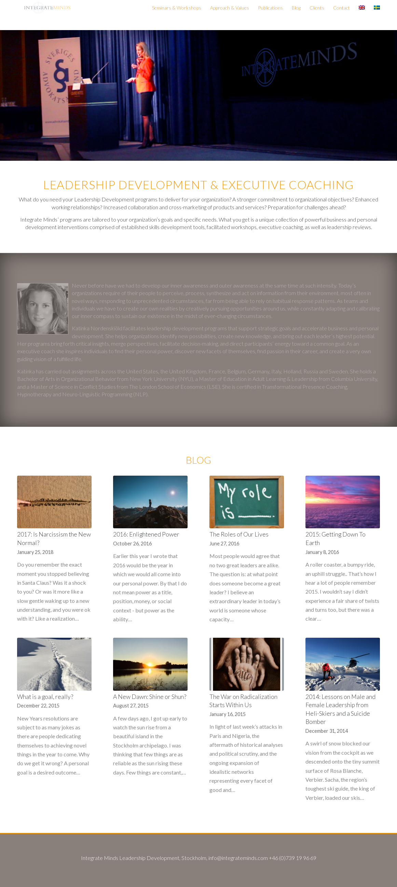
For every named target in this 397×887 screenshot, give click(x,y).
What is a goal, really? (45, 696)
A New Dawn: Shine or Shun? (149, 696)
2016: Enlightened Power (146, 534)
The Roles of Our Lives (239, 534)
